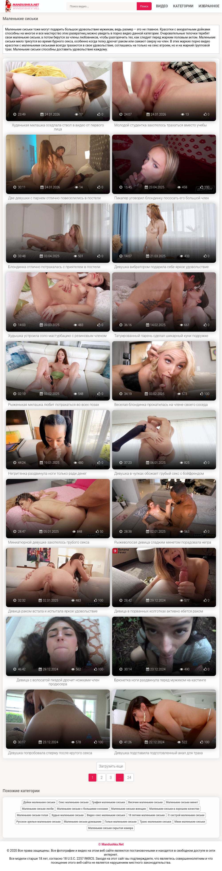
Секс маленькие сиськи (74, 802)
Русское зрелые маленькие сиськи (38, 821)
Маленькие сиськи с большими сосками (82, 808)
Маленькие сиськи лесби (38, 808)
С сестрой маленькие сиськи (186, 815)
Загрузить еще (111, 766)
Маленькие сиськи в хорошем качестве (174, 808)
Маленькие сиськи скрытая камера (110, 828)
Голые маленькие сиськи (121, 821)
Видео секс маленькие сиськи (106, 815)
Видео (162, 6)
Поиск (144, 6)
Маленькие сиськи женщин (128, 808)
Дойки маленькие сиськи (39, 802)
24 (129, 777)
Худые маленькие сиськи (68, 815)
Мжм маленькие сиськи (189, 821)
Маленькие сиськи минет (182, 802)
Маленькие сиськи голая (32, 815)
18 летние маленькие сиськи (146, 815)
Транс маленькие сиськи (155, 821)
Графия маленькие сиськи (108, 802)
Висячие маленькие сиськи (145, 802)
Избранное (209, 6)
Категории (183, 6)
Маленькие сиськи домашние (82, 821)
